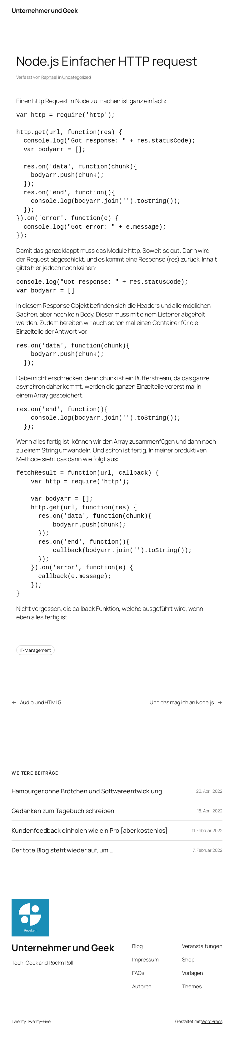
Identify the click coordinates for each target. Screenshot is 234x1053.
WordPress (211, 1021)
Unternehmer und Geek (44, 10)
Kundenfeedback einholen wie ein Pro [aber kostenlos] (89, 830)
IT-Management (35, 650)
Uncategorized (76, 77)
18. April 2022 (209, 811)
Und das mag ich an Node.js (182, 702)
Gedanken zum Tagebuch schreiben (63, 810)
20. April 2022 (209, 791)
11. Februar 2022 (207, 830)
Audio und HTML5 (40, 702)
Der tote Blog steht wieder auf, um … (62, 850)
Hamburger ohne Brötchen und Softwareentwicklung (87, 791)
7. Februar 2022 (207, 850)
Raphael (49, 77)
